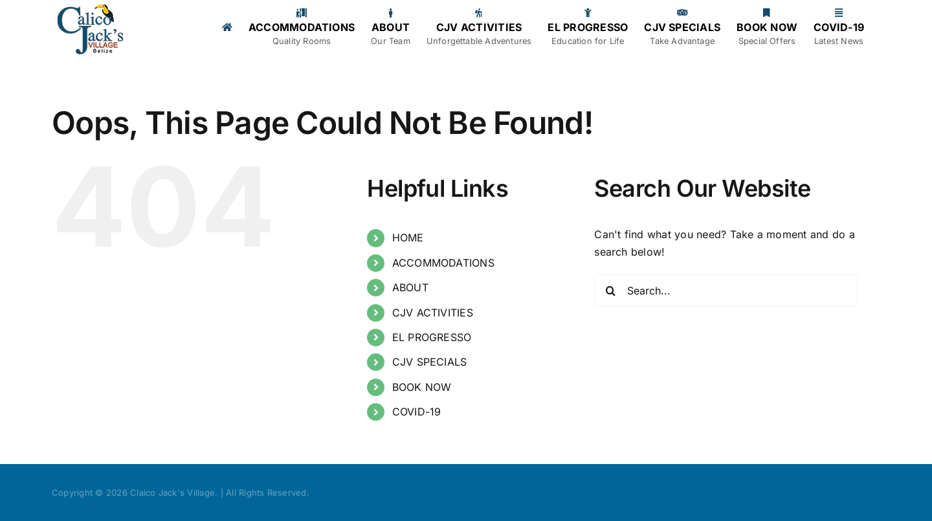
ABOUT (410, 287)
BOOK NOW (422, 387)
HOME (408, 237)
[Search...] (726, 290)
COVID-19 (416, 411)
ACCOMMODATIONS (443, 262)
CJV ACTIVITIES (432, 312)
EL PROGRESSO (432, 337)
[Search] (610, 290)
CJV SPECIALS (429, 361)
